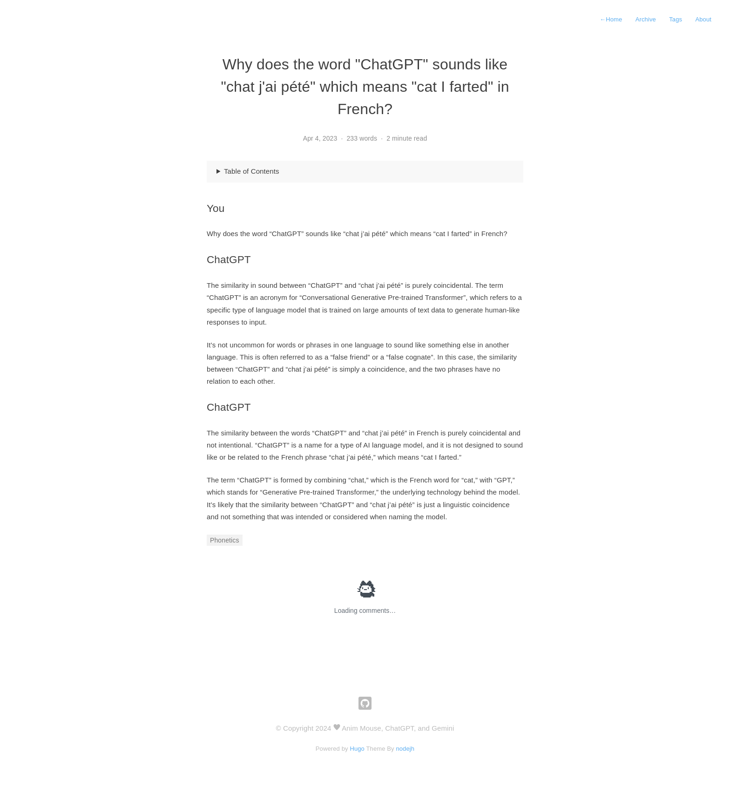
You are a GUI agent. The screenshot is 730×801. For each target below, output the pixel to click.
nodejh (405, 748)
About (703, 19)
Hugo (357, 748)
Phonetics (224, 540)
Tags (675, 19)
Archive (645, 19)
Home (611, 19)
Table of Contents (251, 171)
